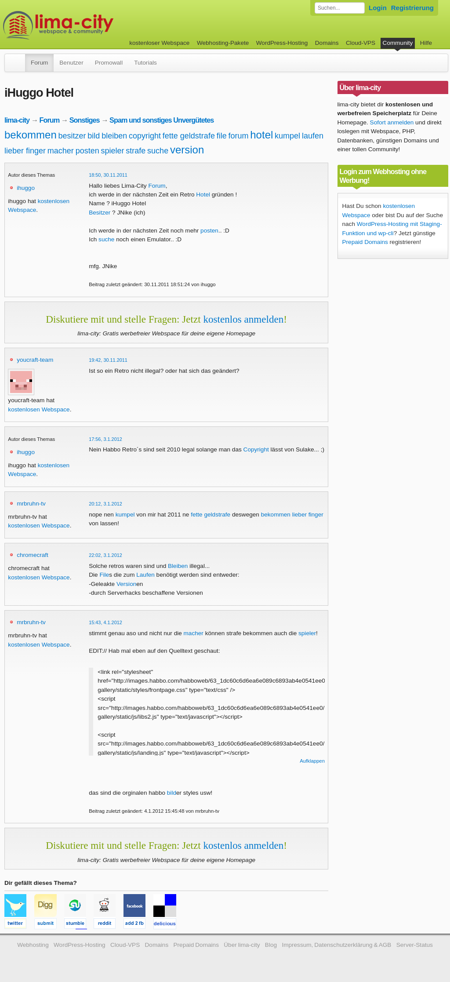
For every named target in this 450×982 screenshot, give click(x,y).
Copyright (256, 449)
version (187, 150)
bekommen (30, 135)
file (222, 135)
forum (238, 135)
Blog (271, 945)
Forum (39, 62)
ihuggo (26, 188)
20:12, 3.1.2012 (105, 503)
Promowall (109, 62)
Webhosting (33, 945)
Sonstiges (84, 120)
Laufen (145, 574)
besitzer (72, 135)
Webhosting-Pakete (223, 43)
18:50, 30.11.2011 (108, 175)
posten (87, 150)
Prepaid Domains (365, 242)
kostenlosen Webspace (38, 409)
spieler (112, 150)
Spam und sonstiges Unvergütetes (161, 120)
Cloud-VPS (360, 43)
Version (126, 584)
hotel (261, 135)
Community (398, 43)
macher (60, 150)
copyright (145, 135)
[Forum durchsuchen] (340, 8)
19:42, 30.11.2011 (108, 360)
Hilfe (426, 43)
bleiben (114, 135)
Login (378, 7)
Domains (327, 43)
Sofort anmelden (392, 122)
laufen (312, 135)
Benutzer (71, 62)
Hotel (203, 194)
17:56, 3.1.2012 (105, 439)
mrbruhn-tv (31, 503)
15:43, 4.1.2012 (105, 622)
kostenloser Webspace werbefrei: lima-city (91, 25)
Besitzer (99, 212)
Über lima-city (242, 945)
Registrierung (412, 7)
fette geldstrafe (189, 135)
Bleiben (178, 566)
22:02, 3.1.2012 (105, 555)
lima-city (16, 120)
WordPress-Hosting (282, 43)
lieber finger (25, 150)
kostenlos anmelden (243, 319)
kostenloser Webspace (159, 43)
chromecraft (32, 555)
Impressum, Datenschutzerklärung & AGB (336, 945)
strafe (135, 150)
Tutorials (145, 62)
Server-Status (414, 945)
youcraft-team (35, 359)
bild (93, 135)
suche (157, 150)
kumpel (287, 135)
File (104, 574)
